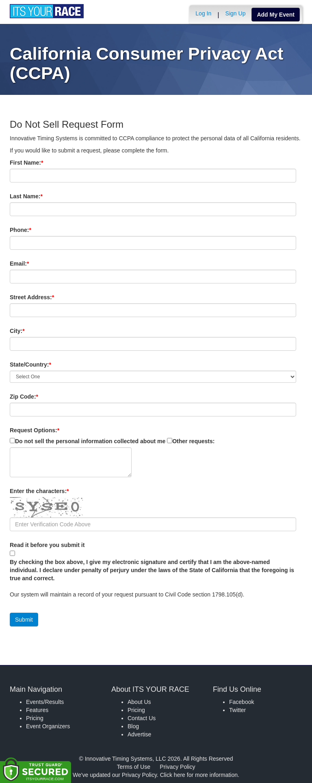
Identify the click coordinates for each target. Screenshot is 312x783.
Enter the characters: (53, 491)
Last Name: (40, 196)
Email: (33, 263)
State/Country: (44, 364)
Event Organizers (48, 726)
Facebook (241, 702)
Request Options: (34, 430)
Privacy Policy (177, 767)
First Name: (40, 162)
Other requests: (193, 441)
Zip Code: (38, 396)
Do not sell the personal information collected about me (90, 441)
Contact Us (142, 718)
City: (31, 331)
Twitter (237, 710)
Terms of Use (133, 767)
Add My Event (276, 14)
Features (37, 710)
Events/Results (45, 702)
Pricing (34, 718)
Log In (203, 13)
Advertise (139, 734)
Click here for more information (199, 775)
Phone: (34, 230)
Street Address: (46, 297)
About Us (139, 702)
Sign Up (235, 13)
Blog (133, 726)
